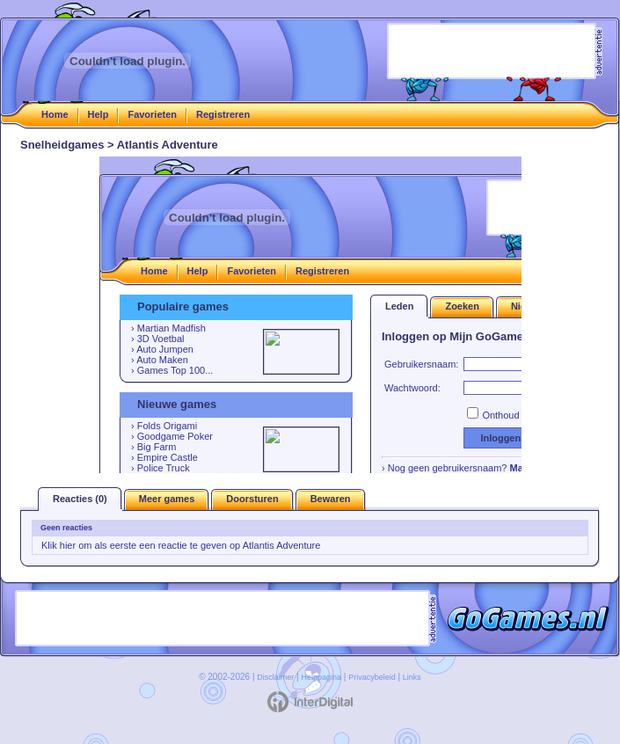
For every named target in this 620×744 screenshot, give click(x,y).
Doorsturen (252, 498)
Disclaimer (275, 677)
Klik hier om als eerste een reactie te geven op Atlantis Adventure (180, 545)
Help (98, 114)
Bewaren (330, 498)
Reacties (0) (80, 498)
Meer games (167, 498)
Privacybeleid (372, 677)
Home (55, 114)
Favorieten (152, 114)
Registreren (223, 114)
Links (412, 677)
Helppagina (321, 677)
